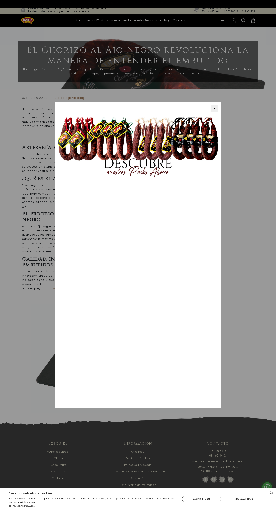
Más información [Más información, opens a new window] (26, 502)
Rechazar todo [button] (244, 498)
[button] (92, 505)
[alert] (138, 499)
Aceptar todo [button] (201, 498)
